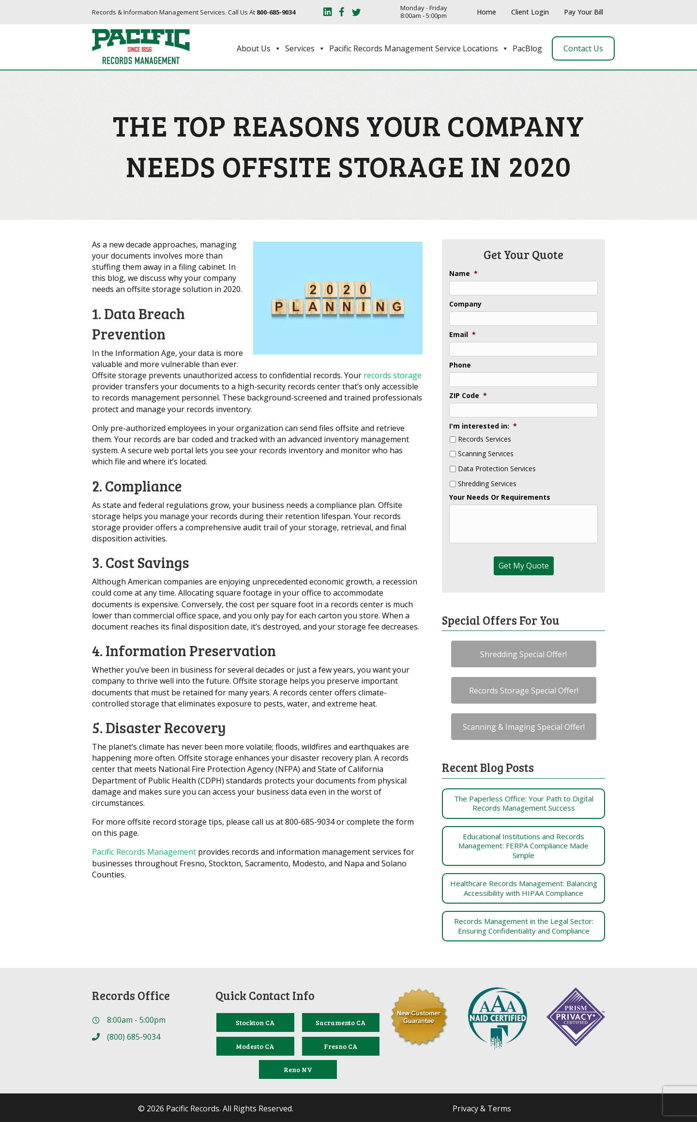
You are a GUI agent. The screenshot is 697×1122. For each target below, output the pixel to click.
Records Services (484, 439)
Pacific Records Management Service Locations (419, 48)
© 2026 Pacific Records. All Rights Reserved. (215, 1108)
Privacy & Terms (482, 1108)
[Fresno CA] (340, 1046)
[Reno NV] (297, 1069)
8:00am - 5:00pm (136, 1019)
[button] (523, 654)
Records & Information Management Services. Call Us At (193, 12)
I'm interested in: (483, 426)
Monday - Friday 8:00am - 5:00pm (423, 11)
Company (465, 304)
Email (462, 334)
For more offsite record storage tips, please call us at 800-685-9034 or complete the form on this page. (253, 827)
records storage (393, 375)
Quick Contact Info (265, 995)
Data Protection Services (497, 469)
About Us (259, 48)
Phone (460, 365)
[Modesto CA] (255, 1046)
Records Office (131, 995)
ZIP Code (468, 395)
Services (305, 48)
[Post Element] (523, 803)
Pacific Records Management (144, 851)
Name (463, 273)
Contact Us (583, 48)
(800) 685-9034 (133, 1036)
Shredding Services (487, 484)
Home (486, 11)
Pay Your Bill (583, 11)
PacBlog (527, 48)
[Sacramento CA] (340, 1022)
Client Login (530, 11)
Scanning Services (486, 454)
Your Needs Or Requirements (499, 497)
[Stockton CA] (255, 1022)
